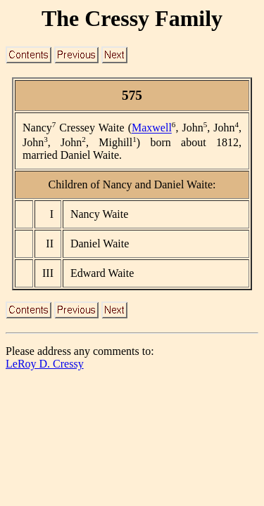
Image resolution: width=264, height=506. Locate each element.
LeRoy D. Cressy (45, 364)
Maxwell (152, 128)
